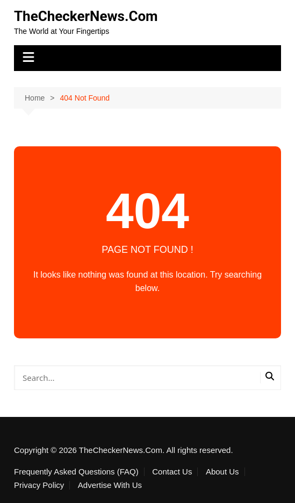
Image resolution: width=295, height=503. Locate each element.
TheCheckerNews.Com (86, 16)
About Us (222, 471)
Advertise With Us (110, 485)
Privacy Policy (39, 485)
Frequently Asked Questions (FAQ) (76, 471)
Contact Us (172, 471)
